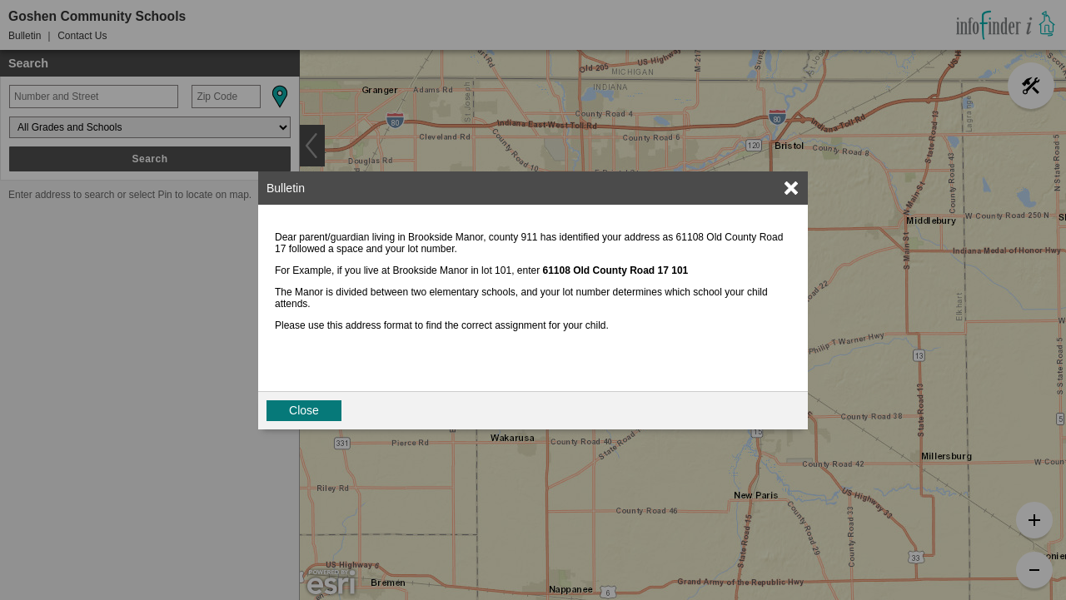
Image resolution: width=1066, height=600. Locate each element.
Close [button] (304, 410)
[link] (791, 188)
